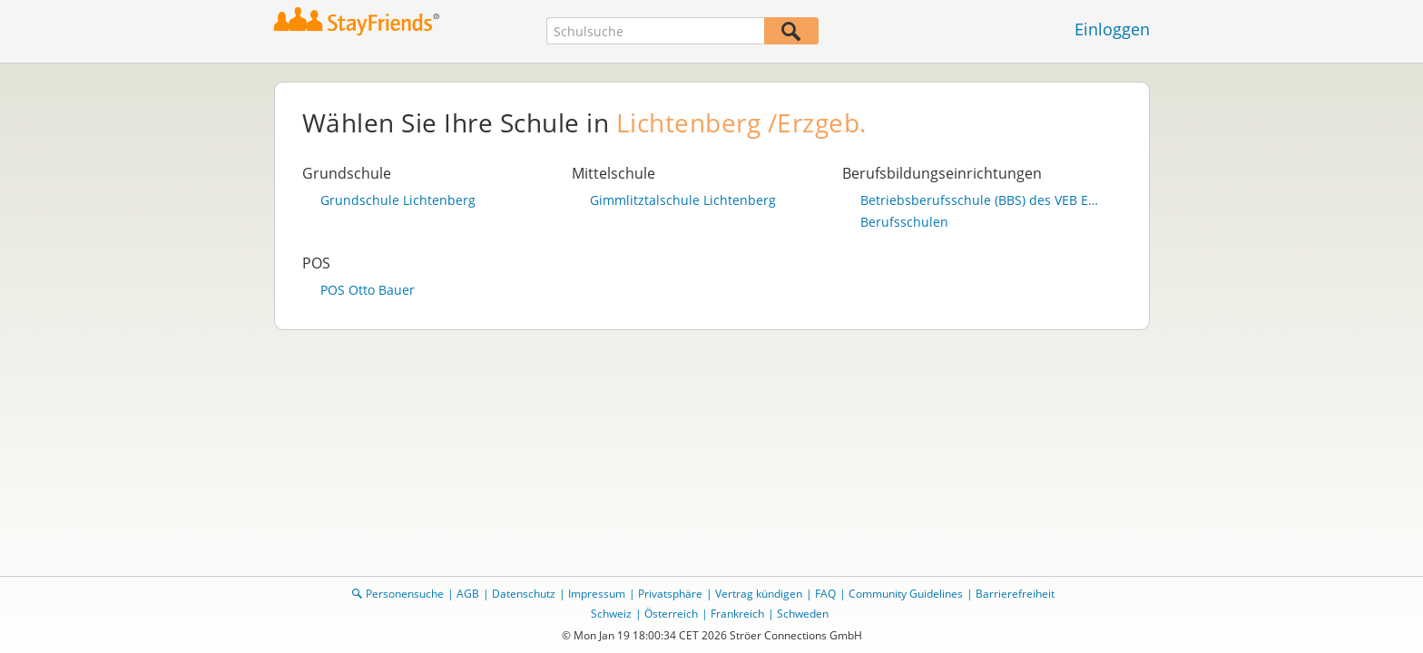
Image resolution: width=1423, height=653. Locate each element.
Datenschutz (523, 593)
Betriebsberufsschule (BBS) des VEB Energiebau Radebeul (982, 200)
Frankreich (737, 613)
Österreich (671, 613)
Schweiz (611, 613)
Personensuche (405, 593)
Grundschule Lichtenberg (398, 200)
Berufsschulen (904, 222)
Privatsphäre (670, 593)
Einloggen (1112, 29)
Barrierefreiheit (1015, 593)
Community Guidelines (906, 593)
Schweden (803, 613)
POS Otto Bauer (367, 290)
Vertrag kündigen (758, 593)
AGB (467, 593)
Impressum (596, 593)
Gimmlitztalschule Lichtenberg (683, 200)
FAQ (825, 593)
